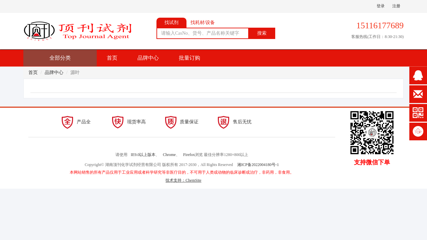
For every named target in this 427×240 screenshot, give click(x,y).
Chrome (169, 154)
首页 (112, 58)
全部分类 (60, 58)
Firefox (189, 154)
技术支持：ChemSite (183, 180)
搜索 (262, 33)
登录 (381, 6)
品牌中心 (148, 58)
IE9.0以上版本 (143, 154)
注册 (396, 6)
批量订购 (189, 58)
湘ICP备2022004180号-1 (258, 164)
